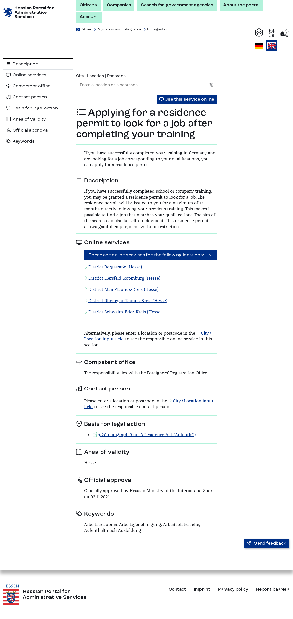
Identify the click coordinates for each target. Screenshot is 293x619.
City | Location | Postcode (101, 76)
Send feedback (267, 543)
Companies (119, 5)
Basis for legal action (32, 108)
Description (22, 64)
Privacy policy (233, 589)
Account (89, 17)
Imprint (202, 589)
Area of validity (26, 119)
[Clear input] (211, 85)
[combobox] (141, 85)
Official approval (27, 130)
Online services (26, 75)
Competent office (28, 86)
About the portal (241, 5)
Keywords (20, 141)
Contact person (26, 97)
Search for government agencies (177, 5)
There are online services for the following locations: (146, 255)
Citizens (88, 5)
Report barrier (272, 589)
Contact (177, 589)
